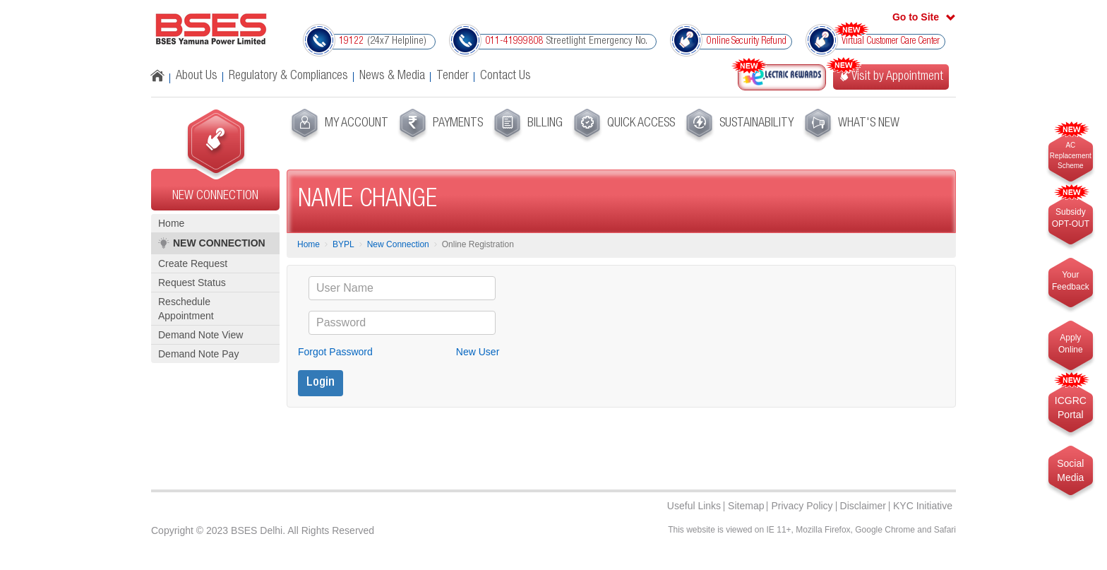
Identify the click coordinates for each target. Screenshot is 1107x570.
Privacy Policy (801, 505)
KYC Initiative (922, 505)
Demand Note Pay (198, 354)
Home (171, 223)
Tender (452, 76)
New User (477, 351)
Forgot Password (335, 351)
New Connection (398, 244)
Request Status (192, 282)
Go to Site (915, 17)
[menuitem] (337, 125)
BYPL (343, 244)
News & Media (392, 76)
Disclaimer (863, 505)
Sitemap (746, 505)
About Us (196, 76)
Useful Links (694, 505)
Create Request (192, 263)
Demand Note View (200, 334)
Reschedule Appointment (186, 308)
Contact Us (505, 76)
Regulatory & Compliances (288, 76)
